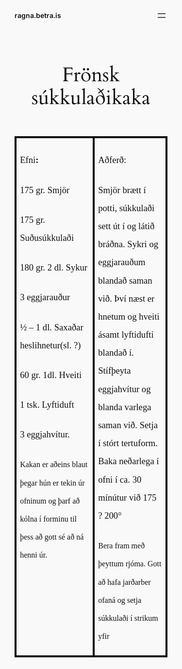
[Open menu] (161, 15)
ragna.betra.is (38, 15)
